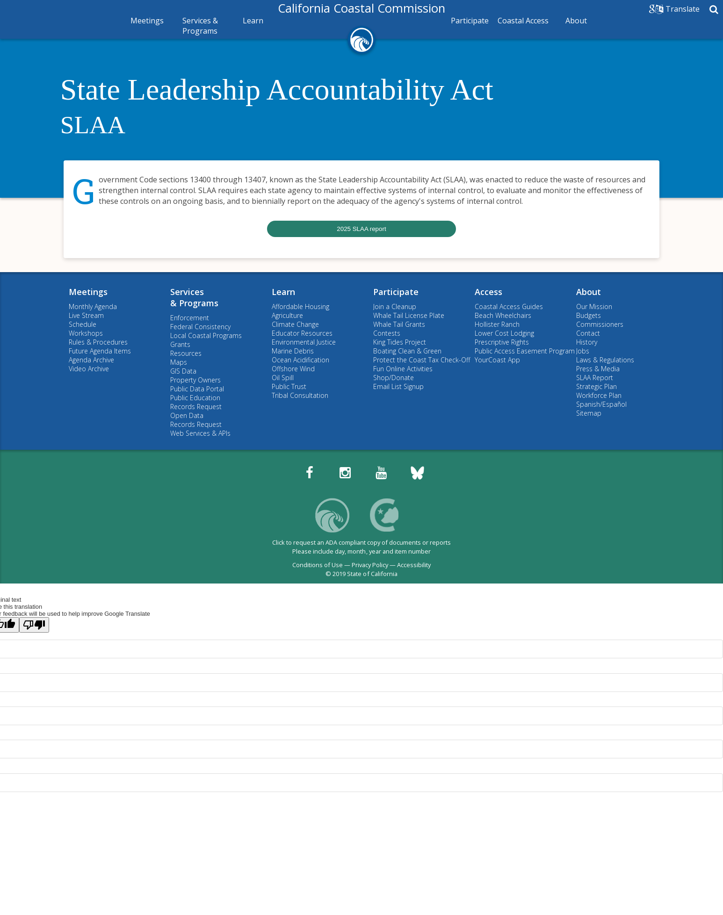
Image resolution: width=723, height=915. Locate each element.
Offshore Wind (293, 368)
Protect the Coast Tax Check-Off (421, 359)
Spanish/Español (601, 404)
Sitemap (588, 413)
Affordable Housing (300, 306)
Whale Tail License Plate (408, 315)
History (586, 342)
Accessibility (414, 565)
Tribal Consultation (300, 395)
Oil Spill (283, 377)
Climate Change (295, 324)
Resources (186, 353)
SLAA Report (594, 377)
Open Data (186, 415)
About (576, 20)
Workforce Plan (599, 395)
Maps (178, 362)
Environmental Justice (304, 342)
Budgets (588, 315)
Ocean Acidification (300, 359)
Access (488, 291)
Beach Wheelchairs (503, 315)
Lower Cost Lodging (504, 333)
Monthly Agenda (93, 306)
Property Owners (195, 379)
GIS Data (183, 371)
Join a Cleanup (394, 306)
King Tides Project (399, 342)
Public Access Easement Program (525, 350)
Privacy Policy (370, 565)
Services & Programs (200, 25)
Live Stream (86, 315)
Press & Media (598, 368)
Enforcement (189, 317)
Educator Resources (302, 333)
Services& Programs (194, 297)
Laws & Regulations (605, 359)
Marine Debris (293, 350)
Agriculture (287, 315)
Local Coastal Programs (206, 335)
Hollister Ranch (497, 324)
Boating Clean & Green (407, 350)
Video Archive (89, 368)
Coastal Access (523, 20)
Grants (180, 344)
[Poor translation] (34, 625)
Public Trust (289, 386)
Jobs (582, 350)
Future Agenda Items (100, 350)
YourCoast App (497, 359)
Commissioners (599, 324)
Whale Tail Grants (399, 324)
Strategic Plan (596, 386)
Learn (253, 20)
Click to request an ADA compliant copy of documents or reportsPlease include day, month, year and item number (361, 546)
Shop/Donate (393, 377)
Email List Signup (398, 386)
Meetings (147, 20)
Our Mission (594, 306)
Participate (470, 20)
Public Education (195, 397)
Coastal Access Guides (509, 306)
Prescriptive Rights (502, 342)
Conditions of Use (317, 565)
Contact (588, 333)
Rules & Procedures (98, 342)
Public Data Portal (197, 388)
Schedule (82, 324)
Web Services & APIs (200, 433)
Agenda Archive (91, 359)
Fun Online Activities (403, 368)
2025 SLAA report (361, 228)
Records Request (196, 406)
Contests (386, 333)
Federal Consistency (200, 326)
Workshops (86, 333)
